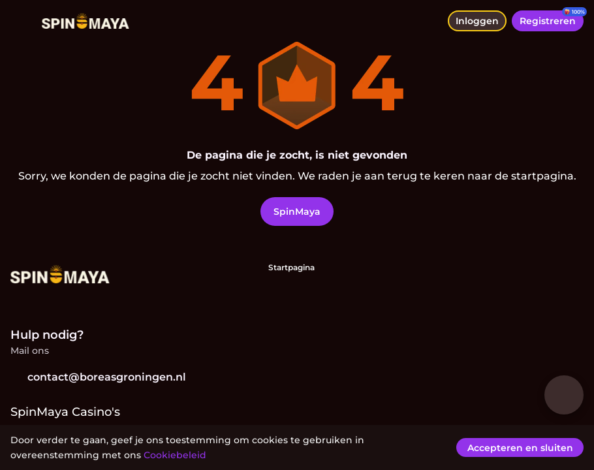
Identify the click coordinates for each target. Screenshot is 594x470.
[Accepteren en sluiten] (523, 447)
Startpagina (291, 267)
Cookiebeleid (175, 455)
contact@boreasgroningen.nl (98, 377)
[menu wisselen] (21, 21)
